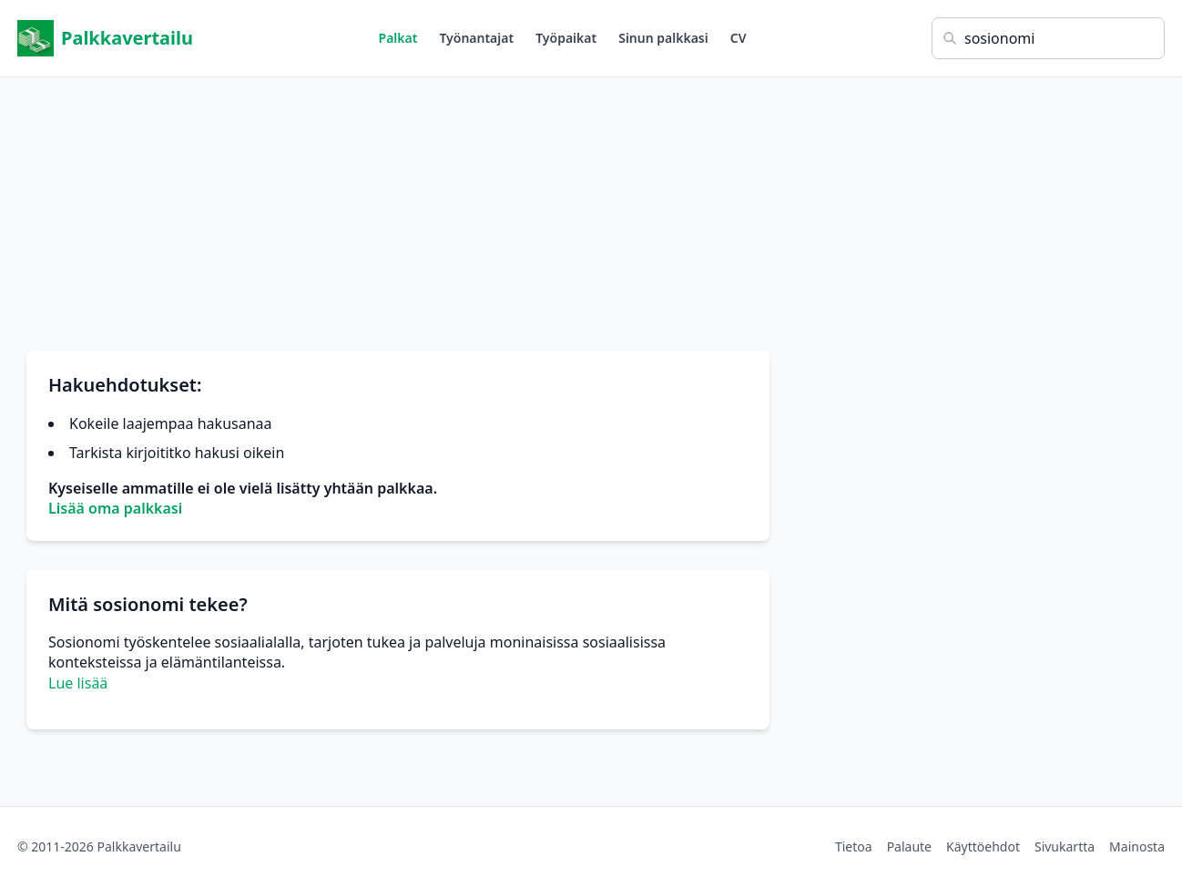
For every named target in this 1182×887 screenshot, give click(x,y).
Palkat (398, 37)
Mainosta (1137, 846)
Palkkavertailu (105, 38)
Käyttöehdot (983, 846)
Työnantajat (476, 37)
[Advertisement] (591, 204)
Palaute (909, 846)
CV (738, 37)
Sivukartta (1064, 846)
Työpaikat (565, 37)
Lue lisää (77, 683)
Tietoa (853, 846)
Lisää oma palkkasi (115, 508)
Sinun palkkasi (663, 37)
